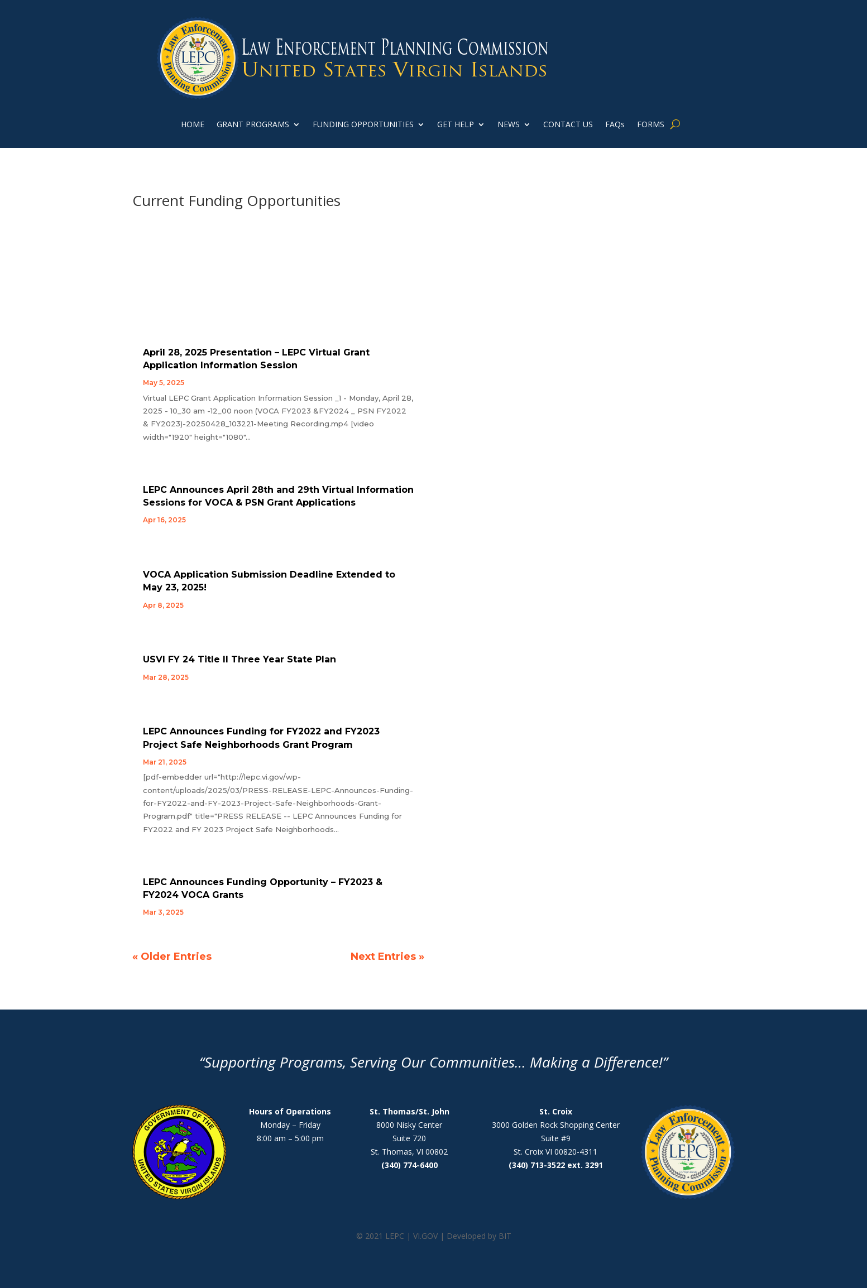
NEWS (508, 125)
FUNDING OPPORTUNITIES (363, 125)
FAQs (615, 125)
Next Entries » (387, 956)
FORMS (650, 125)
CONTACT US (568, 125)
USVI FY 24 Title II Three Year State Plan (239, 659)
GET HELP (455, 125)
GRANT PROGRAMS (253, 125)
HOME (192, 125)
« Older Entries (172, 956)
